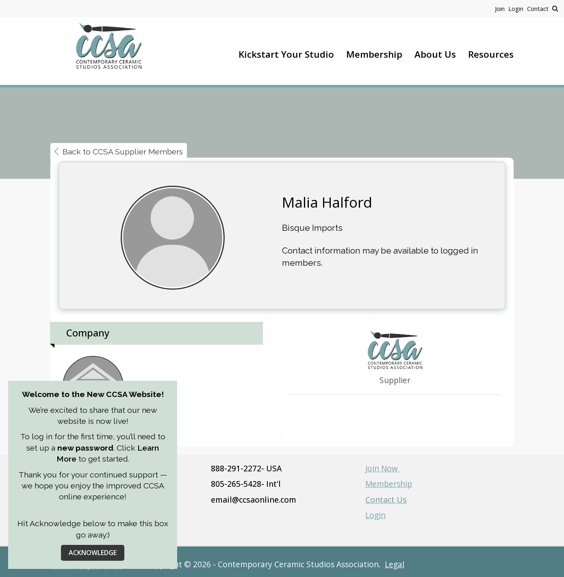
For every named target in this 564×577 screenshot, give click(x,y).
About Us (435, 54)
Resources (491, 54)
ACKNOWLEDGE (93, 552)
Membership (374, 54)
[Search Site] (555, 8)
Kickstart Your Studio (286, 54)
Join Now (382, 468)
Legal (394, 564)
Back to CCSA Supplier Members (118, 151)
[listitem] (501, 8)
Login (375, 515)
